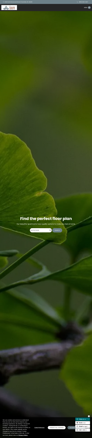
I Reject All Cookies (57, 427)
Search (57, 231)
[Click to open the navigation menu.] (87, 7)
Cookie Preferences (39, 427)
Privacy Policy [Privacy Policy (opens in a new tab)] (23, 435)
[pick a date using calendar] (50, 231)
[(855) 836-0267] (82, 2)
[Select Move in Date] (39, 231)
